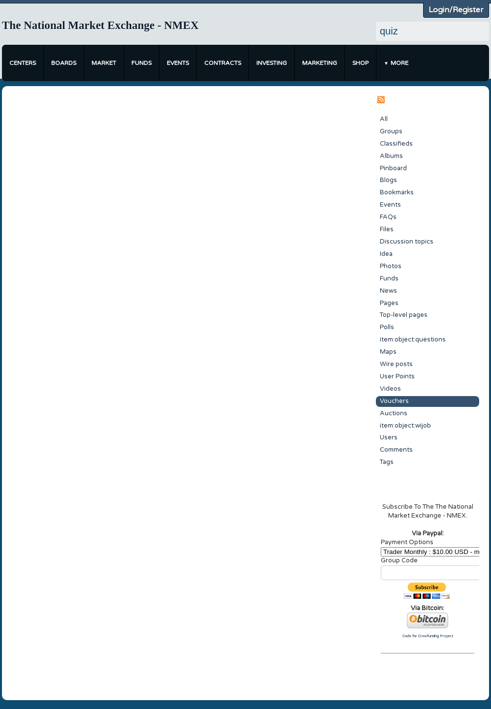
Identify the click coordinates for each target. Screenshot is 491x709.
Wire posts (396, 364)
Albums (391, 156)
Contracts (222, 63)
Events (178, 63)
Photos (390, 266)
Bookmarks (397, 192)
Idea (386, 254)
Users (389, 437)
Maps (388, 352)
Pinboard (393, 168)
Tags (387, 462)
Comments (396, 450)
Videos (390, 389)
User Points (397, 376)
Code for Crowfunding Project (427, 636)
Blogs (388, 180)
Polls (387, 327)
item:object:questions (413, 339)
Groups (391, 131)
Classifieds (396, 144)
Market (104, 63)
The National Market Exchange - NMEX (100, 25)
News (388, 291)
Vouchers (394, 401)
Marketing (319, 63)
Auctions (393, 413)
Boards (63, 63)
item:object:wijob (405, 426)
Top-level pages (404, 315)
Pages (389, 303)
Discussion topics (406, 242)
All (384, 119)
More (399, 63)
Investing (271, 63)
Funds (141, 63)
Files (387, 229)
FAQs (388, 217)
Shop (360, 63)
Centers (22, 63)
